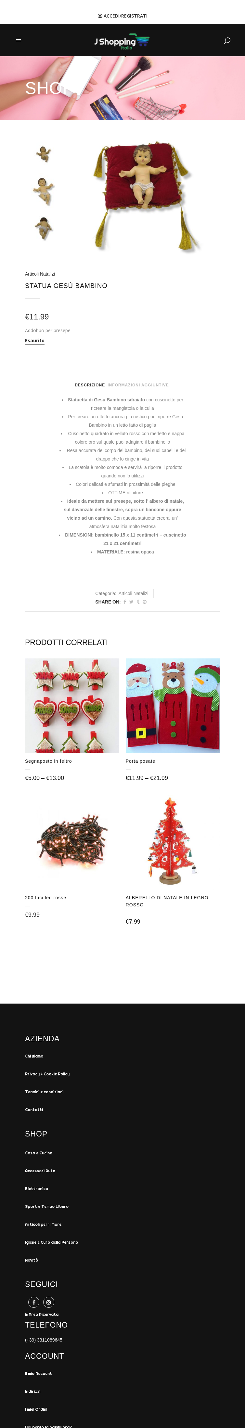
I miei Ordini (36, 1410)
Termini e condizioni (44, 1093)
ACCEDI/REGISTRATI (123, 16)
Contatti (34, 1111)
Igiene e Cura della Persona (51, 1243)
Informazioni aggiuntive (138, 385)
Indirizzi (32, 1392)
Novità (31, 1261)
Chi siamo (34, 1057)
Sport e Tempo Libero (47, 1207)
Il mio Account (38, 1374)
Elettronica (36, 1190)
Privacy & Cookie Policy (47, 1075)
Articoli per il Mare (43, 1225)
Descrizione (90, 385)
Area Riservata (41, 1315)
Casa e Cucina (38, 1154)
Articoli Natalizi (40, 274)
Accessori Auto (40, 1172)
